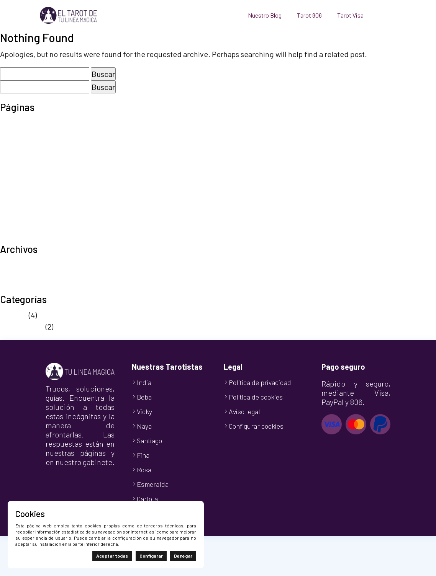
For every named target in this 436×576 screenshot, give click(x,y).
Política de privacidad (36, 191)
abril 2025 (16, 276)
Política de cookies (31, 179)
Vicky (144, 411)
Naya (144, 426)
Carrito (11, 134)
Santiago (149, 440)
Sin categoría (22, 326)
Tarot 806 (309, 15)
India (144, 382)
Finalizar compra (28, 145)
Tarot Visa (350, 15)
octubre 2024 (22, 287)
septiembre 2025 (28, 264)
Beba (144, 396)
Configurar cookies (256, 426)
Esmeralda (153, 484)
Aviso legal (18, 122)
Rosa (144, 469)
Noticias (13, 315)
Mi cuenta (16, 157)
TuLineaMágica (25, 237)
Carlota (147, 498)
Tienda (11, 225)
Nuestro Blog (265, 15)
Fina (143, 455)
